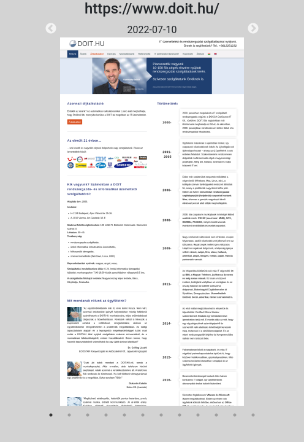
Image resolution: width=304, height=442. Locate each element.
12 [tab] (253, 415)
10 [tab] (216, 415)
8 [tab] (179, 415)
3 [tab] (88, 415)
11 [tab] (235, 415)
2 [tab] (69, 415)
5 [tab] (124, 415)
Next (253, 29)
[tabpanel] (152, 214)
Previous (51, 29)
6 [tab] (143, 415)
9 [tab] (198, 415)
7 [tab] (161, 415)
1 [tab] (51, 415)
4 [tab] (106, 415)
